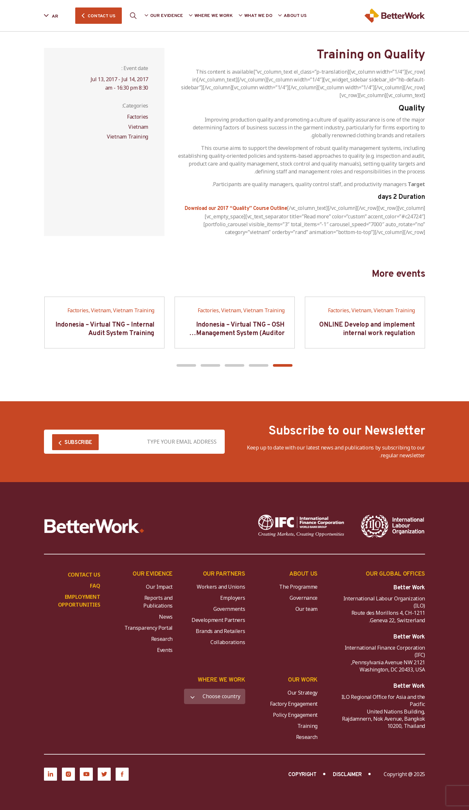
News (166, 616)
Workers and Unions (221, 586)
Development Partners (218, 620)
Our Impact (159, 586)
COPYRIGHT (302, 775)
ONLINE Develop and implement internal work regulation (367, 329)
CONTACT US (101, 16)
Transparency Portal (148, 627)
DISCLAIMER (347, 775)
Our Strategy (303, 692)
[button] (282, 365)
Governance (304, 597)
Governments (229, 608)
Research (162, 638)
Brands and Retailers (220, 631)
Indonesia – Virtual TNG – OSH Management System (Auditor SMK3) (240, 333)
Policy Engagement (294, 714)
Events (165, 650)
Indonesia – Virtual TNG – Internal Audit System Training (104, 329)
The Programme (298, 586)
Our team (306, 608)
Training (307, 725)
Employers (232, 597)
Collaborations (227, 642)
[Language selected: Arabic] (55, 16)
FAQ (95, 585)
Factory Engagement (294, 703)
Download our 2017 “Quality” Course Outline (236, 208)
